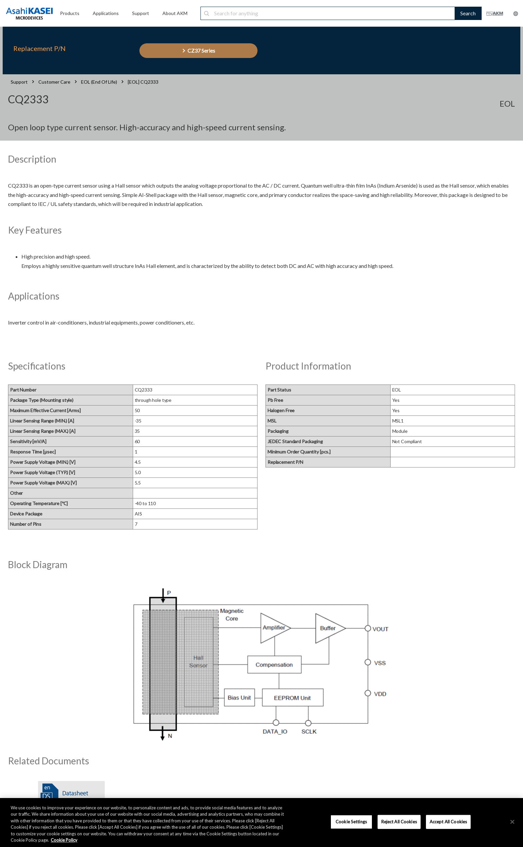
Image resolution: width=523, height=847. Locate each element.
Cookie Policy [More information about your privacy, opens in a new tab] (64, 840)
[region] (261, 822)
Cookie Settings (351, 821)
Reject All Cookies (399, 821)
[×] (512, 822)
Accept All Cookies (448, 821)
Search (468, 13)
